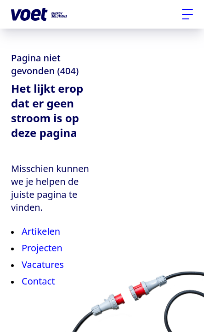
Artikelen (41, 231)
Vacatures (43, 264)
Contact (38, 281)
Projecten (42, 248)
